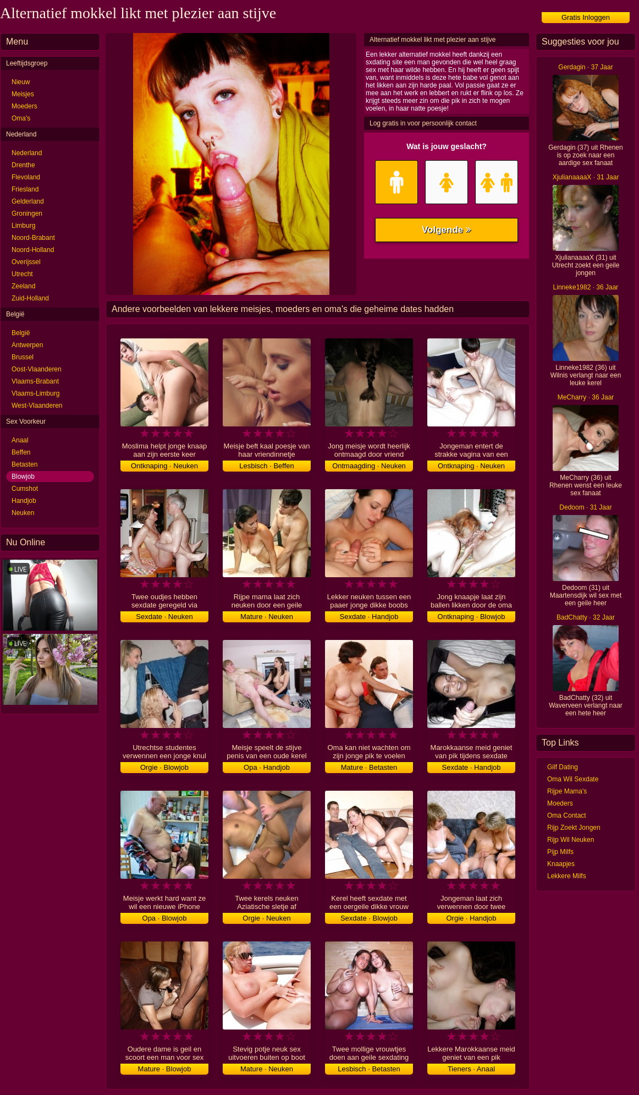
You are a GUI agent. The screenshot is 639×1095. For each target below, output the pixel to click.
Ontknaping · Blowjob (471, 616)
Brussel (23, 357)
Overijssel (26, 262)
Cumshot (25, 488)
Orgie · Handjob (471, 918)
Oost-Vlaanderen (37, 369)
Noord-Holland (33, 250)
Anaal (20, 440)
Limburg (23, 225)
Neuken (23, 513)
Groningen (27, 213)
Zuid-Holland (30, 298)
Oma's (21, 118)
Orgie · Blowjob (164, 767)
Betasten (24, 464)
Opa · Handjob (267, 767)
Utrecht (22, 274)
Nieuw (21, 82)
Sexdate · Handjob (369, 616)
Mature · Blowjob (164, 1069)
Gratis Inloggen (585, 17)
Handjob (24, 501)
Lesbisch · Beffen (266, 466)
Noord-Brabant (33, 238)
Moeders (24, 106)
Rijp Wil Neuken (570, 840)
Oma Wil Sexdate (572, 779)
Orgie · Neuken (266, 918)
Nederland (27, 153)
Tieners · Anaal (471, 1069)
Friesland (25, 189)
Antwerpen (27, 345)
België (21, 333)
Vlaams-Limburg (35, 393)
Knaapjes (561, 864)
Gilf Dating (562, 767)
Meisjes (23, 94)
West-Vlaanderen (37, 405)
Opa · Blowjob (164, 918)
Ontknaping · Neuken (164, 466)
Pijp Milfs (560, 852)
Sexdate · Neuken (164, 616)
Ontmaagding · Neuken (369, 466)
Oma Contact (566, 815)
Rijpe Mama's (567, 791)
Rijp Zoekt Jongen (574, 827)
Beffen (21, 452)
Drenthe (23, 165)
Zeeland (23, 286)
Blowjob (23, 476)
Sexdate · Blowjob (369, 918)
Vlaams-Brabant (35, 381)
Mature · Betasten (369, 767)
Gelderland (28, 201)
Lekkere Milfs (566, 876)
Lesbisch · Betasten (369, 1069)
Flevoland (26, 177)
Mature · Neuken (266, 616)
